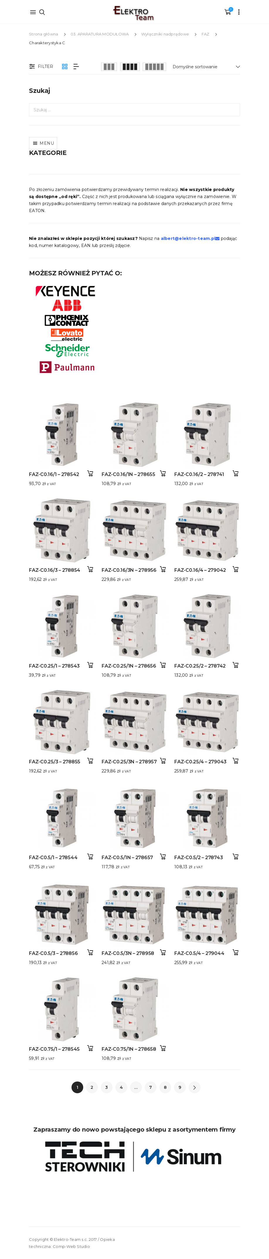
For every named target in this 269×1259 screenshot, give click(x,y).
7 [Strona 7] (150, 1087)
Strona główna (43, 34)
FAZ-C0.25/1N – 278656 (129, 666)
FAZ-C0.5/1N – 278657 (127, 857)
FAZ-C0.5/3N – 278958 (128, 953)
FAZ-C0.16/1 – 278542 (54, 474)
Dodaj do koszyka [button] (90, 473)
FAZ (206, 34)
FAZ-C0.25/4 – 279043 (200, 762)
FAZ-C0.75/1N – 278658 (129, 1049)
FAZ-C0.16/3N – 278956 (129, 570)
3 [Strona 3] (106, 1087)
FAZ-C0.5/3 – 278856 (53, 953)
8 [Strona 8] (165, 1087)
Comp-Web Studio (71, 1246)
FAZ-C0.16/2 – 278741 (199, 474)
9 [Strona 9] (179, 1087)
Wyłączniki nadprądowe (165, 34)
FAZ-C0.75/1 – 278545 (54, 1049)
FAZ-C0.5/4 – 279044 (199, 953)
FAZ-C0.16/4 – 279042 (200, 570)
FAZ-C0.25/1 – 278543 (54, 666)
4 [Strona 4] (121, 1087)
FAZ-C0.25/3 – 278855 (54, 762)
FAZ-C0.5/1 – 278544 (53, 857)
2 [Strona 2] (92, 1087)
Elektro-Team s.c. (71, 1239)
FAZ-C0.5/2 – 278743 (198, 857)
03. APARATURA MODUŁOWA (100, 34)
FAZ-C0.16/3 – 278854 (54, 570)
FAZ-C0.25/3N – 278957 (129, 762)
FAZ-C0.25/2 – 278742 (200, 666)
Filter (40, 66)
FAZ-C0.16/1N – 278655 (128, 474)
